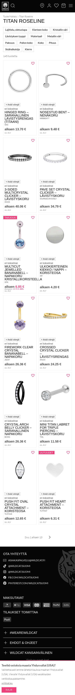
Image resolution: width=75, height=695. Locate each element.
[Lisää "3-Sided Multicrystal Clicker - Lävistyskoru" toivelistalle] (33, 140)
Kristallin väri (60, 29)
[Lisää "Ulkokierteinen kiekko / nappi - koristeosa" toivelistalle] (68, 217)
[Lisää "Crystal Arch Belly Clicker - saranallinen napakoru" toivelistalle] (33, 375)
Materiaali (36, 36)
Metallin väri (54, 36)
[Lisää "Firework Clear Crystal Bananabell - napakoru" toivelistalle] (33, 298)
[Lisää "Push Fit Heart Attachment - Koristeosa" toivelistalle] (68, 452)
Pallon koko (26, 42)
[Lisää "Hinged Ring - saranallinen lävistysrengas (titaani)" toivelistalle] (33, 63)
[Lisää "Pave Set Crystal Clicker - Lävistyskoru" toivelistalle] (68, 140)
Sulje (9, 689)
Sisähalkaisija (12, 49)
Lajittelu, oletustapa (16, 29)
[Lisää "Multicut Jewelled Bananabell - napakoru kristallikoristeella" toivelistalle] (33, 217)
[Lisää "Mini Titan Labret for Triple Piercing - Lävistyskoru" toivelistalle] (68, 375)
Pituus (52, 42)
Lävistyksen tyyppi (15, 36)
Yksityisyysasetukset (37, 659)
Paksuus (9, 42)
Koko (41, 42)
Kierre (28, 49)
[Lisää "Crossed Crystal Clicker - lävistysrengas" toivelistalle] (68, 298)
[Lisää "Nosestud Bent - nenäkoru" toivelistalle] (68, 63)
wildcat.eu (7, 683)
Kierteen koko (40, 29)
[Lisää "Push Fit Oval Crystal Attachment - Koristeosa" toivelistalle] (33, 452)
